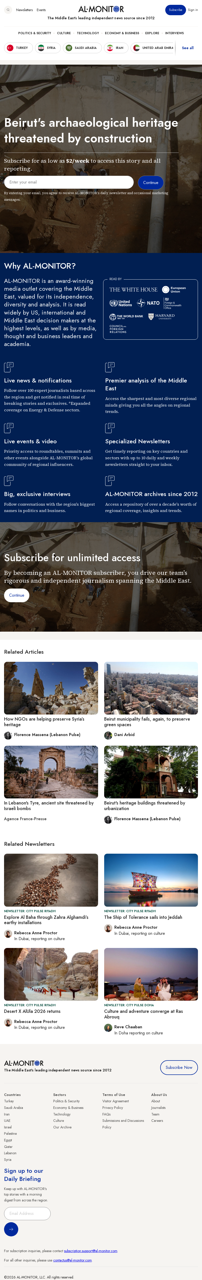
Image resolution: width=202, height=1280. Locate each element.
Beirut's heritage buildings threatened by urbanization (144, 806)
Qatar (8, 1146)
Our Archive (62, 1127)
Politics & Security (34, 33)
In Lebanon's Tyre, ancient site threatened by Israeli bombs (49, 806)
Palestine (10, 1133)
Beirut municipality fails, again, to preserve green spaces (147, 722)
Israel (8, 1127)
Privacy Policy (112, 1107)
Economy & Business (122, 33)
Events (41, 9)
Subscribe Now (179, 1067)
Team (155, 1114)
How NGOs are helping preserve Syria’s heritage (44, 722)
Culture (64, 33)
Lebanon (10, 1153)
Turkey (9, 1101)
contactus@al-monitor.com (72, 1260)
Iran (7, 1114)
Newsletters (24, 9)
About (155, 1101)
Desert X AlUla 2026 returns (32, 1011)
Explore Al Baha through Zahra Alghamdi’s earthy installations (46, 920)
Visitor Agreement (115, 1101)
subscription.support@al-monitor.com (90, 1250)
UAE (7, 1120)
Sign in (193, 10)
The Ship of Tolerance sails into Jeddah (143, 917)
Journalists (158, 1107)
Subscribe (175, 10)
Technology (88, 33)
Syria (7, 1159)
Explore (152, 33)
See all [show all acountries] (188, 47)
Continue (16, 595)
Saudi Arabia (13, 1107)
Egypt (8, 1140)
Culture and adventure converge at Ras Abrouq (143, 1014)
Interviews (174, 33)
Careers (157, 1120)
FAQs (106, 1114)
